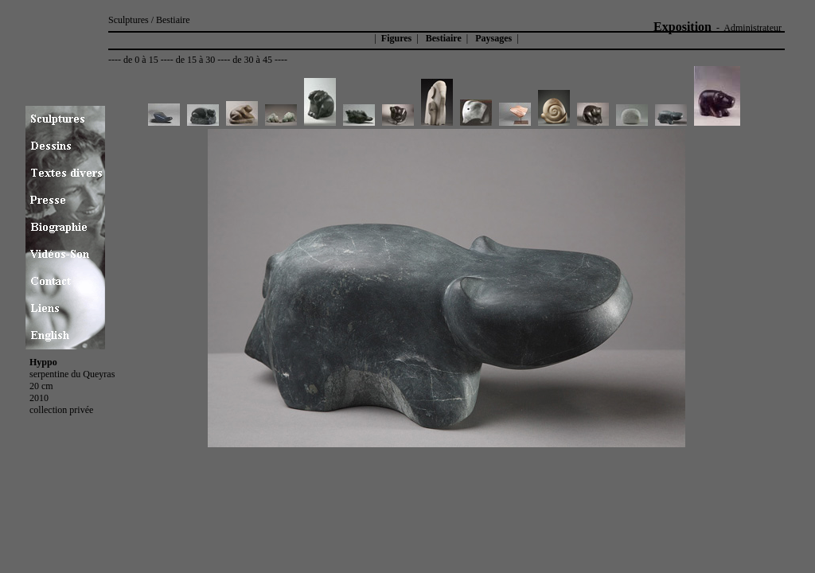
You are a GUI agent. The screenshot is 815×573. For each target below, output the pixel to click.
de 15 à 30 (196, 59)
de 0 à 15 (140, 59)
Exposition (682, 26)
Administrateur (752, 27)
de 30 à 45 (252, 59)
